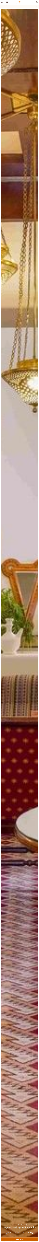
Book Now (20, 1239)
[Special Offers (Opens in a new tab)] (31, 2)
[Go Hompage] (19, 2)
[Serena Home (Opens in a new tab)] (2, 2)
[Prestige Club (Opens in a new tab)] (36, 2)
